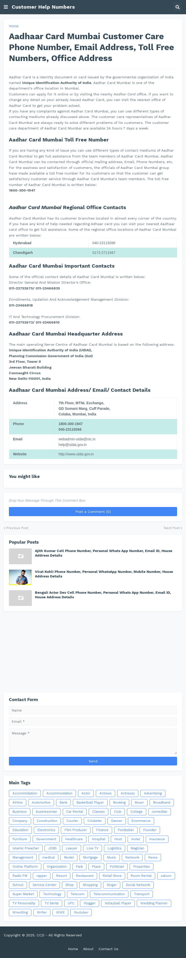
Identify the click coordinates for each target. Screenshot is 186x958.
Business (19, 812)
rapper (41, 876)
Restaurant (85, 876)
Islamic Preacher (25, 848)
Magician (137, 848)
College (136, 812)
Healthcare (74, 839)
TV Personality (23, 903)
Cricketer (94, 821)
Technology (52, 894)
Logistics (115, 848)
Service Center (44, 885)
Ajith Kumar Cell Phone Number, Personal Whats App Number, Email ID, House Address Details (103, 553)
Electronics (46, 830)
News (152, 857)
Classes (98, 812)
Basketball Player (90, 802)
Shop (69, 885)
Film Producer (75, 830)
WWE (60, 912)
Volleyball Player (118, 903)
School (17, 885)
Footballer (126, 830)
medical (48, 857)
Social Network (138, 885)
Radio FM (19, 876)
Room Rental (141, 876)
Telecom (77, 894)
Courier (72, 821)
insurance (157, 839)
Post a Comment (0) (93, 512)
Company (20, 821)
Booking (119, 802)
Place (96, 866)
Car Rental (74, 812)
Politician (117, 866)
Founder (149, 830)
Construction (47, 821)
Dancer (116, 821)
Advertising (153, 793)
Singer (112, 885)
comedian (159, 812)
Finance (102, 830)
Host (118, 839)
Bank (63, 802)
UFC (71, 903)
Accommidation (24, 793)
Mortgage (90, 857)
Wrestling (20, 912)
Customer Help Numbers (43, 7)
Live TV (92, 848)
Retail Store (112, 876)
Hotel (135, 839)
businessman (46, 812)
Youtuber (81, 912)
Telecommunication (109, 894)
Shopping (90, 885)
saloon (166, 876)
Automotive (41, 802)
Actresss (128, 793)
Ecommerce (141, 821)
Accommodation (59, 793)
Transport (141, 894)
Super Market (23, 894)
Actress (105, 793)
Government (46, 839)
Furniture (19, 839)
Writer (42, 912)
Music (111, 857)
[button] (6, 7)
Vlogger (90, 903)
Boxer (139, 802)
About (88, 949)
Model (69, 857)
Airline (17, 802)
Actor (86, 793)
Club (117, 812)
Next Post (172, 528)
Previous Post (17, 528)
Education (20, 830)
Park (79, 866)
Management (22, 857)
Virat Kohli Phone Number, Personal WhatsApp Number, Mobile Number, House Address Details (104, 574)
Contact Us (108, 949)
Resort (61, 876)
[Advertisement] (93, 651)
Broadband (161, 802)
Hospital (98, 839)
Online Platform (25, 866)
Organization (57, 866)
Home (14, 26)
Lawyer (71, 848)
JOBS (52, 848)
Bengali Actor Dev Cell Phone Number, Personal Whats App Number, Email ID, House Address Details (103, 594)
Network (132, 857)
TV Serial (52, 903)
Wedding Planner (154, 903)
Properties (141, 866)
